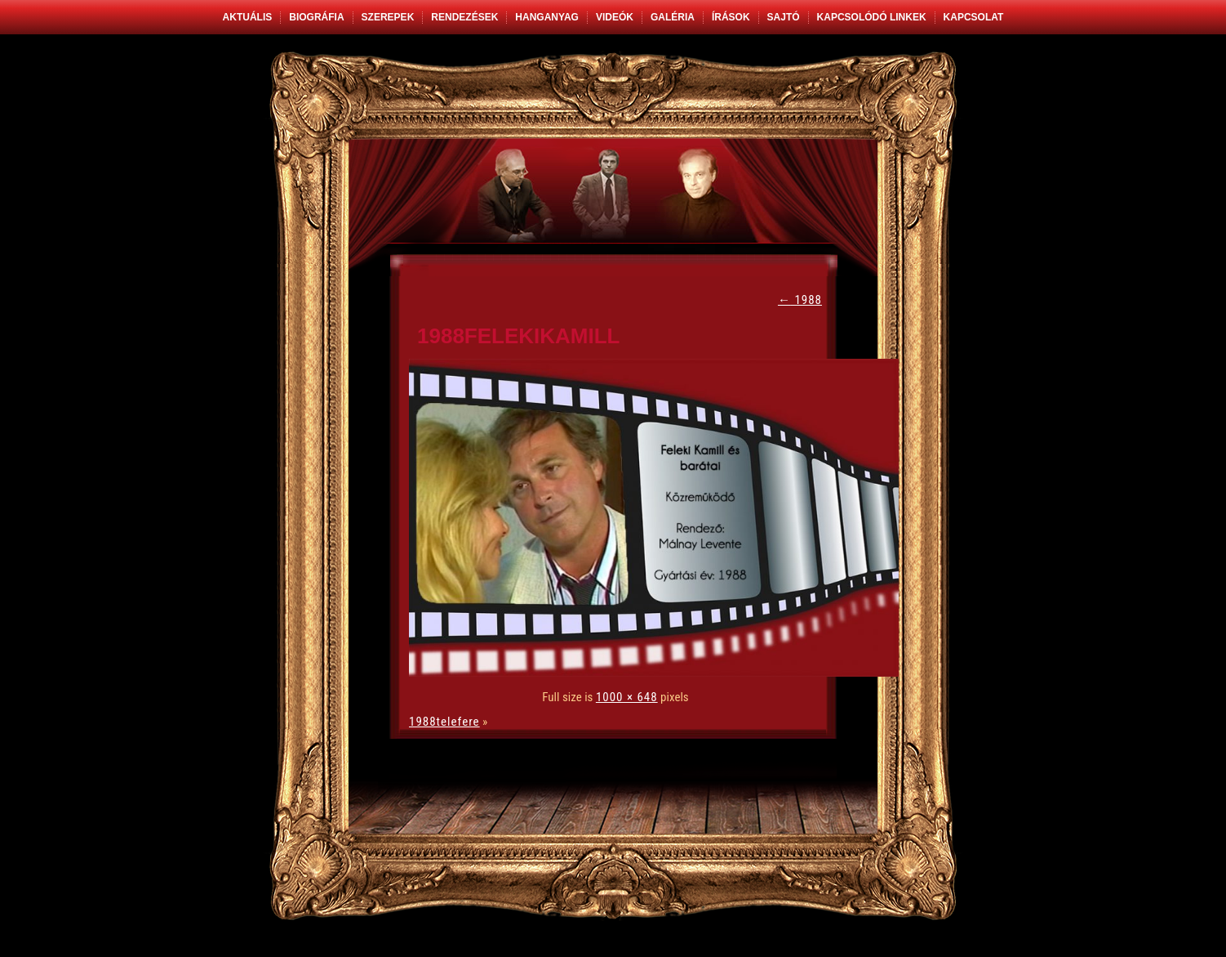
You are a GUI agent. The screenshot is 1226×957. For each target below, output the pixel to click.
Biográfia (316, 17)
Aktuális (248, 17)
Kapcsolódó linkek (871, 17)
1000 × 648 (627, 697)
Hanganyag (547, 17)
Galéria (673, 17)
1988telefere (444, 721)
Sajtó (783, 17)
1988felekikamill (518, 336)
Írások (731, 17)
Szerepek (388, 17)
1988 (800, 300)
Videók (614, 17)
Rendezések (464, 17)
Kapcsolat (974, 17)
